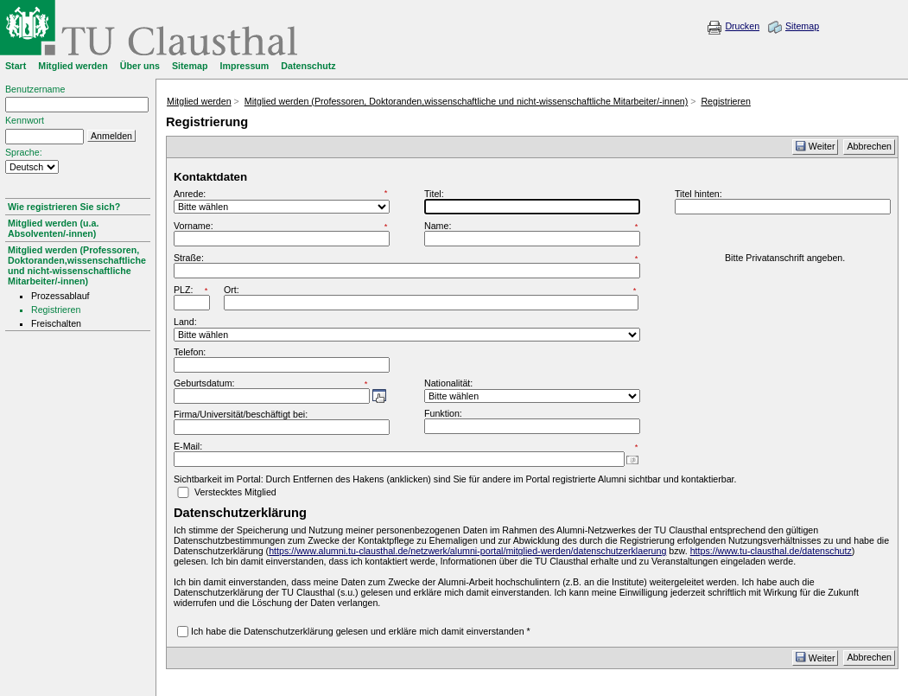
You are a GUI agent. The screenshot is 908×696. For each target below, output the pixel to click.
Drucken (742, 26)
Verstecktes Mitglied (235, 492)
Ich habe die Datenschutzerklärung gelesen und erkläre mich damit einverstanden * (360, 631)
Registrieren (725, 101)
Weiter (815, 146)
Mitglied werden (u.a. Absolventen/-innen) (53, 228)
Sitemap (802, 26)
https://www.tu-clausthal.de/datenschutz (771, 551)
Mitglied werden (199, 101)
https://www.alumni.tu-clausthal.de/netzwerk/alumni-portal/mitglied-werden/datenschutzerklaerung (467, 551)
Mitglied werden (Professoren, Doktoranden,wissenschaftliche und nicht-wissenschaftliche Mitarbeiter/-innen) (77, 265)
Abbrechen (869, 146)
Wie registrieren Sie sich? (64, 206)
